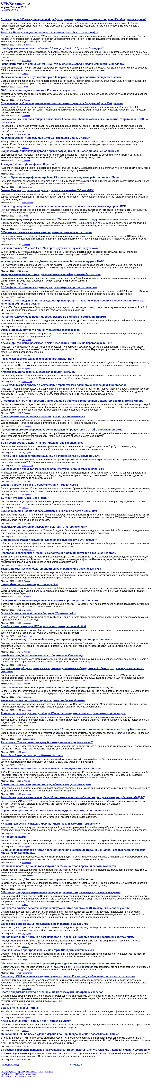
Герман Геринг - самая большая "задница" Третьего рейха (38, 613)
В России (26, 100)
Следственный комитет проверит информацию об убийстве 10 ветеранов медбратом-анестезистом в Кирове (72, 400)
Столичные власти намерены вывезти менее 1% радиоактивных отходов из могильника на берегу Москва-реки (74, 729)
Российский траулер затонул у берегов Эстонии (32, 755)
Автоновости (27, 203)
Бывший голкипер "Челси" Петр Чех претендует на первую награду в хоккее (50, 248)
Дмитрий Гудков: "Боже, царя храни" (25, 497)
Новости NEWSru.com (13, 1076)
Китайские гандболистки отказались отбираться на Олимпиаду (42, 655)
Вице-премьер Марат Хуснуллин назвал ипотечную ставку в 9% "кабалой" (49, 539)
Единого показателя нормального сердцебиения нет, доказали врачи (46, 784)
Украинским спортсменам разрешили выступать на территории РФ (44, 526)
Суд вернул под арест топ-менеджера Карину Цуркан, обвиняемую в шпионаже (52, 469)
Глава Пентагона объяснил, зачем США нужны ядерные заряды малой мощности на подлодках (63, 64)
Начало (5, 1071)
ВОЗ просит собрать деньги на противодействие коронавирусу (42, 442)
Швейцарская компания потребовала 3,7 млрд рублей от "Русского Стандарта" (52, 48)
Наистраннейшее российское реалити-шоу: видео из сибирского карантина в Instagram (57, 687)
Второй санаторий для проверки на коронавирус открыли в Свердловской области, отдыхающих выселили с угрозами (72, 670)
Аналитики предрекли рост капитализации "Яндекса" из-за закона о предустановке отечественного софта (70, 219)
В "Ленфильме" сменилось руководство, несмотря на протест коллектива (49, 287)
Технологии (27, 187)
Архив (21, 1071)
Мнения (25, 148)
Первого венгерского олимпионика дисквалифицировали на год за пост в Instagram (55, 810)
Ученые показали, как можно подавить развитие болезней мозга (43, 700)
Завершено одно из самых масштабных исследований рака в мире (44, 923)
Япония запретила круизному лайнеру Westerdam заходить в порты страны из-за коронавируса (63, 713)
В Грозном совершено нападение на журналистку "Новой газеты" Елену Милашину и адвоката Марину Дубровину (75, 1049)
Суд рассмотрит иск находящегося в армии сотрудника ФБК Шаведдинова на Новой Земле (60, 151)
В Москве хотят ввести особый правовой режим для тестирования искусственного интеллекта (62, 963)
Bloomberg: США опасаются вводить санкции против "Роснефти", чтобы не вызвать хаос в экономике (68, 976)
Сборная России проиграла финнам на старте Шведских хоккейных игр (47, 950)
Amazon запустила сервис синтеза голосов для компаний (38, 371)
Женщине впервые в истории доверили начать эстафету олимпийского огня (51, 274)
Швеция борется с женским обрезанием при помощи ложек (39, 484)
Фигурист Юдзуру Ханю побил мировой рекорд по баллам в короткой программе (53, 316)
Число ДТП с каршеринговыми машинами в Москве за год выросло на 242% (50, 455)
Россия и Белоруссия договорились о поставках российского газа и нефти (49, 32)
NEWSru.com (13, 4)
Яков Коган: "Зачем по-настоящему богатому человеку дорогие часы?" (47, 742)
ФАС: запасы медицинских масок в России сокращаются (38, 90)
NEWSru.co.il (7, 1074)
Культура (26, 297)
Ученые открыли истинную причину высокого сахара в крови (41, 329)
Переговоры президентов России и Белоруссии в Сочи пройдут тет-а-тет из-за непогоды (59, 552)
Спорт (24, 258)
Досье (13, 1071)
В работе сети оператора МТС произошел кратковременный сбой (43, 626)
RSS (41, 1071)
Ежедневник (31, 1071)
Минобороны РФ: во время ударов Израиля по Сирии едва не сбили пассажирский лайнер (60, 1034)
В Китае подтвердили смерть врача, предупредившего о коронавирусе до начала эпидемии (60, 892)
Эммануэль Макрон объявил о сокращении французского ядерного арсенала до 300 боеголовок (63, 385)
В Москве (19, 1074)
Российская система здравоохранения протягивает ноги (37, 358)
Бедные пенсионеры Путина (19, 1007)
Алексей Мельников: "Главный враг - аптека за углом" (36, 1020)
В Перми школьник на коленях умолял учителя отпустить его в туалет (46, 232)
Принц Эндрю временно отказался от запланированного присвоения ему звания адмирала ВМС (63, 206)
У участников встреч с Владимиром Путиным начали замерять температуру (50, 823)
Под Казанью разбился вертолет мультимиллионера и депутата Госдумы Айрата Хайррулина (62, 103)
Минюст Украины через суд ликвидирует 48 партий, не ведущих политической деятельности (61, 77)
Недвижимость (28, 549)
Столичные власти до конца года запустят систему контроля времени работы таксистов (58, 866)
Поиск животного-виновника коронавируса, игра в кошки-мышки (43, 416)
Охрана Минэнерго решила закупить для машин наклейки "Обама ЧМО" (47, 190)
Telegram (49, 1071)
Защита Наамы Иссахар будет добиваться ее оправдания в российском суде (51, 568)
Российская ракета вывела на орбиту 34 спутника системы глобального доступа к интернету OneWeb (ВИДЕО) (73, 797)
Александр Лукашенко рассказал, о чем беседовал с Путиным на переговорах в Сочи (56, 343)
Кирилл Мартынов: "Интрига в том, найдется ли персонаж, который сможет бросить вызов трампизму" (68, 936)
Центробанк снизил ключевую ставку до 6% (29, 584)
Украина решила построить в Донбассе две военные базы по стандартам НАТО (52, 261)
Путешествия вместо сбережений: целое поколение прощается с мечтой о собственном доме (61, 429)
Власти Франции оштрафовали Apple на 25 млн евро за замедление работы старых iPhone (60, 177)
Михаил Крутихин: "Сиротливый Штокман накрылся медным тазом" (45, 137)
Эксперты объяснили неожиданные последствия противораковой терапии (49, 600)
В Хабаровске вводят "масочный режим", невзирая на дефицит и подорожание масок (57, 639)
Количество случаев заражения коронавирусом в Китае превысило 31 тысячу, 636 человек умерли (65, 908)
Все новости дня (10, 10)
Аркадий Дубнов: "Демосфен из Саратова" (28, 164)
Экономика (26, 45)
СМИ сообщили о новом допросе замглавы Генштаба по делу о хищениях (49, 511)
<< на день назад (10, 1064)
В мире (25, 29)
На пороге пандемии (14, 836)
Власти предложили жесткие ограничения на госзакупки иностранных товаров (52, 992)
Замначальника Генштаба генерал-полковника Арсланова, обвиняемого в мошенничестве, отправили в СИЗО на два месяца (74, 121)
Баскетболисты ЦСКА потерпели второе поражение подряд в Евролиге (47, 879)
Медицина (26, 340)
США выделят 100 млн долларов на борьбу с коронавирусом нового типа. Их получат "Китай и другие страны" (73, 19)
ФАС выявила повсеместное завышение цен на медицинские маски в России (51, 768)
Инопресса (26, 368)
